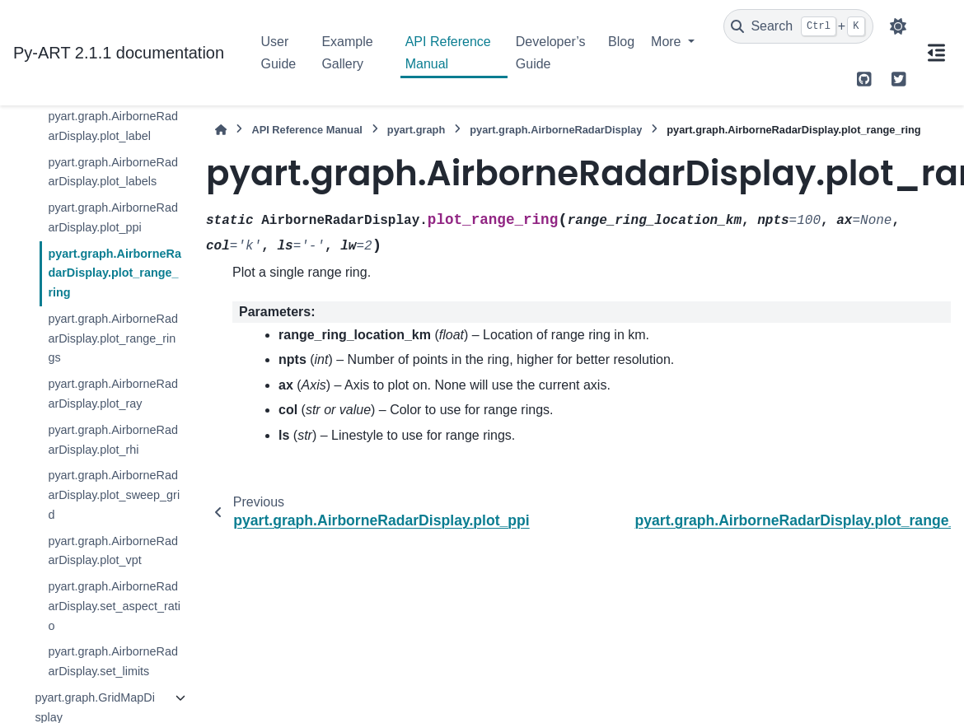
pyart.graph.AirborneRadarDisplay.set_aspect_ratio (114, 606)
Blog (621, 42)
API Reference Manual (448, 52)
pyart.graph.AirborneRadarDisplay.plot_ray (113, 393)
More (668, 42)
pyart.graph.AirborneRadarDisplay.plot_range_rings (113, 338)
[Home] (221, 129)
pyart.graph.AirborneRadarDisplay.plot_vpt (113, 550)
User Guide (279, 52)
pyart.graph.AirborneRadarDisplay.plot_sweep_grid (114, 495)
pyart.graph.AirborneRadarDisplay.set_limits (113, 661)
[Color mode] (898, 26)
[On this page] (936, 53)
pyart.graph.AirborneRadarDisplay (556, 130)
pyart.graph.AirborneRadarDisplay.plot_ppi (113, 217)
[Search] (798, 26)
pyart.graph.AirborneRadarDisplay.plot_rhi (113, 439)
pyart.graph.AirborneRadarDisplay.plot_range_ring (114, 273)
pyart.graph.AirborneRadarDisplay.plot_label (113, 126)
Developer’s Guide (551, 52)
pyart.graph (416, 130)
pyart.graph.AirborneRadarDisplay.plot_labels (113, 172)
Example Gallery (346, 52)
